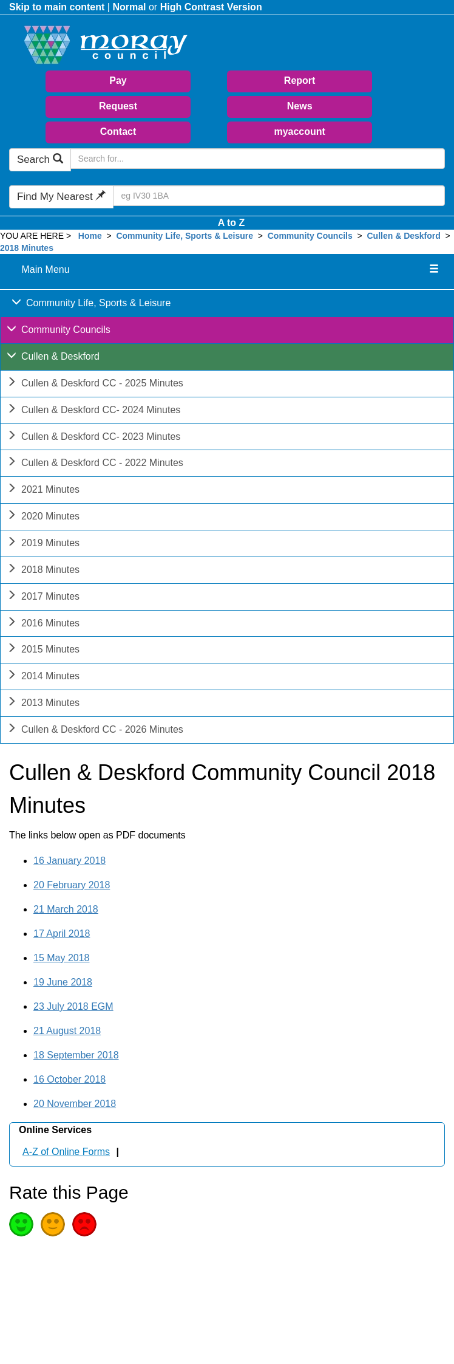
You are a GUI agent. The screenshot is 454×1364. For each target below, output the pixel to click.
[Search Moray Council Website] (257, 158)
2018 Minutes (26, 248)
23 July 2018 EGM (73, 1006)
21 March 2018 (65, 909)
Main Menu (45, 269)
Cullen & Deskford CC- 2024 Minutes (93, 411)
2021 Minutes (43, 491)
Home (90, 236)
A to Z (231, 223)
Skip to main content (56, 7)
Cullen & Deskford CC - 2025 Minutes (95, 384)
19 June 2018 (62, 982)
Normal (129, 7)
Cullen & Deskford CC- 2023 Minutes (93, 438)
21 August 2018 (67, 1031)
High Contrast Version (211, 7)
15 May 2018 (61, 958)
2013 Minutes (43, 704)
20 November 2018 (74, 1103)
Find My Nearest (61, 196)
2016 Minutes (43, 624)
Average (53, 1224)
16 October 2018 (69, 1079)
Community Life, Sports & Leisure (184, 236)
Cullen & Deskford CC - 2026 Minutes (95, 731)
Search (40, 159)
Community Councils (310, 236)
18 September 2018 (76, 1055)
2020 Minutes (43, 517)
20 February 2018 (71, 885)
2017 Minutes (43, 598)
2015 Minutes (43, 650)
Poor (84, 1224)
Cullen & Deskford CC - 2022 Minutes (95, 464)
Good (21, 1224)
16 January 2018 (69, 860)
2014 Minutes (43, 677)
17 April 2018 (61, 933)
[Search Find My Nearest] (279, 195)
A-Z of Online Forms (66, 1151)
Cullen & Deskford (404, 236)
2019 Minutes (43, 544)
